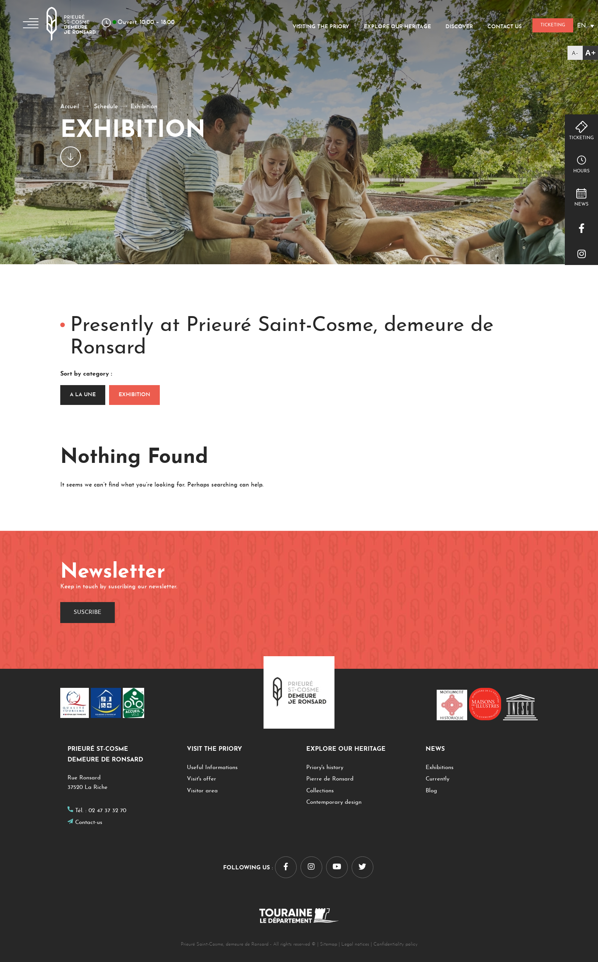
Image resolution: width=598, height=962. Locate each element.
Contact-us (88, 822)
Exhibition (134, 395)
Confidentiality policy (395, 944)
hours (581, 171)
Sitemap (328, 944)
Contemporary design (334, 802)
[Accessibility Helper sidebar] (582, 53)
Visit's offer (201, 779)
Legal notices (355, 944)
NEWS (581, 204)
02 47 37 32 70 (107, 811)
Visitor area (202, 791)
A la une (83, 395)
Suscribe (87, 612)
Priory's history (325, 768)
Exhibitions (439, 768)
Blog (431, 791)
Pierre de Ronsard (330, 779)
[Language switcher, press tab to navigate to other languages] (585, 26)
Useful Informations (212, 768)
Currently (437, 779)
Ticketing (581, 138)
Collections (320, 791)
